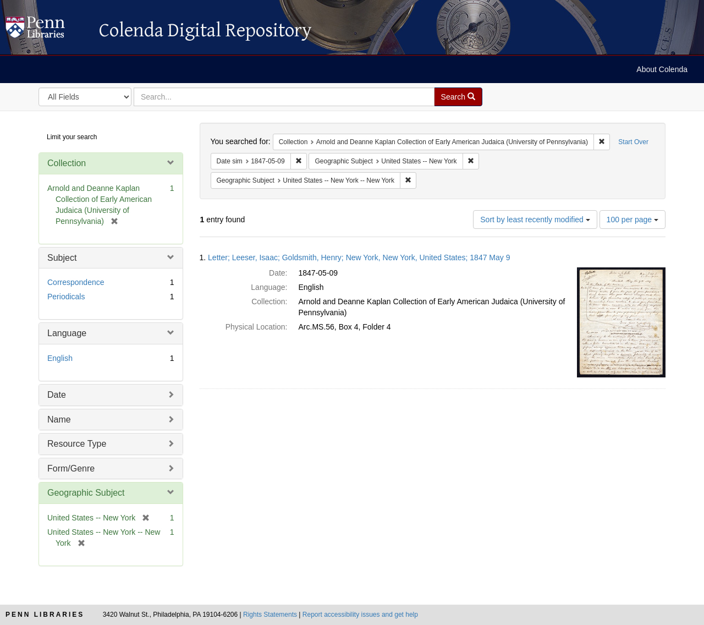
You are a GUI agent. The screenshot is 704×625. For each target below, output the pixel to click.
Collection (66, 163)
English (60, 358)
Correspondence (76, 282)
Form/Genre (71, 468)
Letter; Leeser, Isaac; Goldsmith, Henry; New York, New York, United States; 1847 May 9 (359, 257)
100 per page (632, 219)
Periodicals (66, 296)
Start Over (633, 142)
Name (59, 419)
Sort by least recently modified (535, 219)
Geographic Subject (86, 492)
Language (66, 333)
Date (56, 394)
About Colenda (662, 69)
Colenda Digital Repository (47, 30)
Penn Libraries (45, 614)
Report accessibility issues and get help (360, 614)
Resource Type (76, 443)
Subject (61, 257)
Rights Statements (270, 614)
